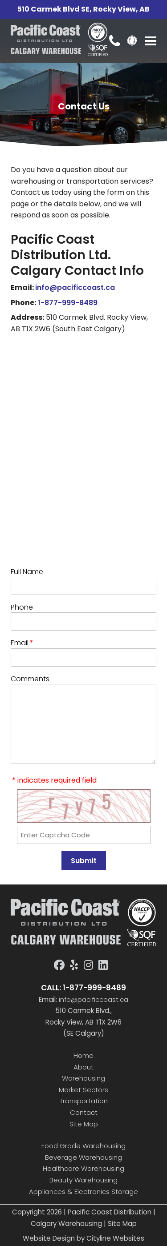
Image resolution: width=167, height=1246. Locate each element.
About (83, 1067)
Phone (22, 607)
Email (22, 643)
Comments (30, 679)
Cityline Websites (115, 1238)
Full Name (27, 572)
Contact (84, 1112)
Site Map (83, 1124)
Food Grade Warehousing (83, 1145)
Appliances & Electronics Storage (83, 1191)
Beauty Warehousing (83, 1180)
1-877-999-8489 (68, 302)
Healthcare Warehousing (83, 1168)
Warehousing (83, 1078)
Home (83, 1055)
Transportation (84, 1100)
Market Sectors (83, 1089)
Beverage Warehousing (83, 1157)
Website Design (49, 1238)
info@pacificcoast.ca (75, 287)
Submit (84, 861)
